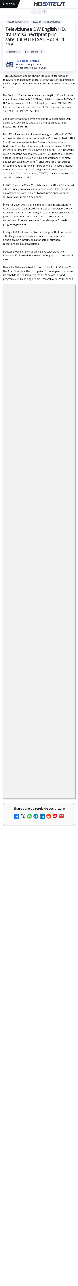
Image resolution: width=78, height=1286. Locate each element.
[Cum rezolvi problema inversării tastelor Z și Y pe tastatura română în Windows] (64, 661)
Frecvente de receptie (18, 22)
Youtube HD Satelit (39, 1197)
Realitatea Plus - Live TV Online (30, 751)
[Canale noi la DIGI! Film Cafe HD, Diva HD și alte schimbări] (64, 540)
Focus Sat (29, 1258)
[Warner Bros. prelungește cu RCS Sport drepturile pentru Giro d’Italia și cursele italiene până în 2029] (39, 932)
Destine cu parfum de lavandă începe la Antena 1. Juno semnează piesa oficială (34, 689)
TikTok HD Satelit (39, 1206)
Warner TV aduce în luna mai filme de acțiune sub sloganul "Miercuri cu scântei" (39, 960)
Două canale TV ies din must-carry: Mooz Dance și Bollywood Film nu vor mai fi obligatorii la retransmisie (33, 624)
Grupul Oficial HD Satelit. (25, 454)
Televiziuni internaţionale (46, 22)
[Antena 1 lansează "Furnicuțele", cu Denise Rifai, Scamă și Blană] (64, 725)
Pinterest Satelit (39, 1225)
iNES (21, 1263)
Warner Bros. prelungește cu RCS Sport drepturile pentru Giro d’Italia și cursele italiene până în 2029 (35, 906)
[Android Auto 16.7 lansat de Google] (64, 569)
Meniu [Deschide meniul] (9, 4)
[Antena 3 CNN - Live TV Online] (64, 785)
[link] (39, 543)
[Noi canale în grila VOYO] (39, 876)
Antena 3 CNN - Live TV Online (29, 780)
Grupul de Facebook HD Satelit (39, 1178)
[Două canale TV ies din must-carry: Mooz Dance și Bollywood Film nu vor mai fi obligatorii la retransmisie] (64, 626)
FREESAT (17, 1258)
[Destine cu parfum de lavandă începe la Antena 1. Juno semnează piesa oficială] (64, 693)
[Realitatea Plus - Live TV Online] (64, 756)
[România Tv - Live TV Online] (64, 814)
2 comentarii (13, 51)
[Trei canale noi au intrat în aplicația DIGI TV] (64, 597)
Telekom (67, 1258)
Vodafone (10, 1263)
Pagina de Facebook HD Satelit (39, 1169)
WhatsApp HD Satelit (39, 1188)
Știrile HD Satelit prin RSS (39, 1234)
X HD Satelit (39, 1215)
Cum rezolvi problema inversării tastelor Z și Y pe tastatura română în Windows (34, 658)
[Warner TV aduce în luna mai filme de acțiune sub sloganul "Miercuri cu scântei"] (39, 985)
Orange (55, 1258)
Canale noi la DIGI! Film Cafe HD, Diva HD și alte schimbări (33, 535)
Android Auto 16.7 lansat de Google (32, 563)
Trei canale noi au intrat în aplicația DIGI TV (31, 592)
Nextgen (43, 1258)
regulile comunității (54, 441)
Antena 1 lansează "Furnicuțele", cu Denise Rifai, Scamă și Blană (33, 721)
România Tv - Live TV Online (32, 807)
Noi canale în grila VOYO (24, 853)
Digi (7, 1258)
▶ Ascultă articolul (34, 51)
